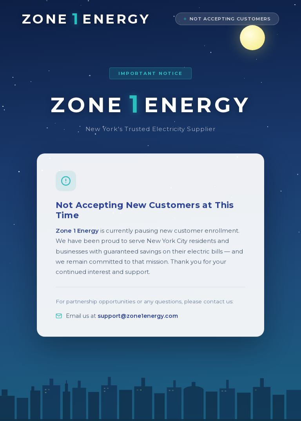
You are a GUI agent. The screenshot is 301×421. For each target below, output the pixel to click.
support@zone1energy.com (138, 320)
